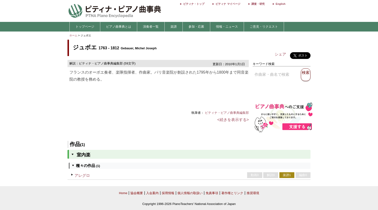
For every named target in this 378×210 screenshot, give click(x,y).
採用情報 (168, 193)
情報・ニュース (227, 26)
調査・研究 (258, 3)
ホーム (73, 35)
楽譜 (173, 26)
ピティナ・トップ (193, 3)
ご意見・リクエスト (264, 26)
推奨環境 (253, 193)
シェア (280, 54)
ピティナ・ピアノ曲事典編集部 (227, 113)
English (280, 3)
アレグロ (82, 175)
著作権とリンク (232, 193)
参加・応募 (196, 26)
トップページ (84, 26)
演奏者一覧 (151, 26)
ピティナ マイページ (228, 3)
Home (123, 193)
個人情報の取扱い (189, 193)
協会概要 (136, 193)
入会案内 (152, 193)
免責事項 (212, 193)
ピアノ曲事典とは (118, 26)
